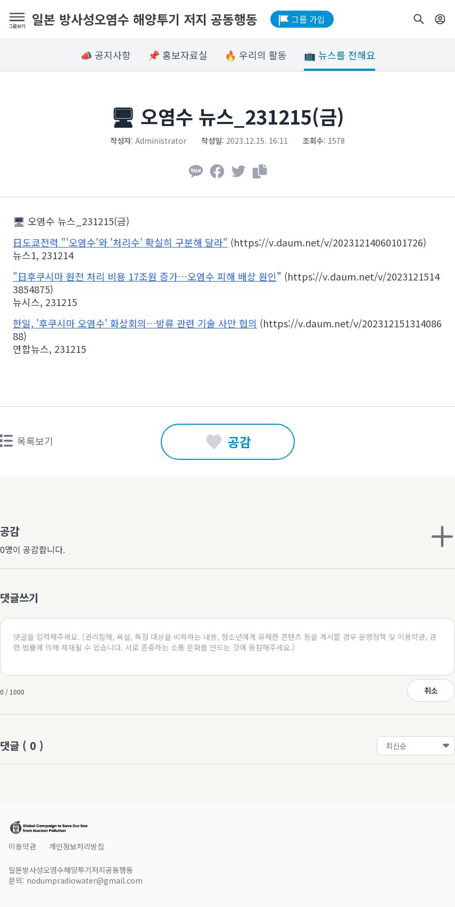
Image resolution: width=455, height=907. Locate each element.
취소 (431, 690)
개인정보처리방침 (76, 846)
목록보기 (26, 441)
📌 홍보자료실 (178, 55)
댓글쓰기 (19, 597)
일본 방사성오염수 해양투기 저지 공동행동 (145, 19)
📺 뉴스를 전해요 (339, 55)
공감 (227, 441)
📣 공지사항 (105, 55)
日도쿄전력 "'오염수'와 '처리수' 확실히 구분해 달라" (120, 242)
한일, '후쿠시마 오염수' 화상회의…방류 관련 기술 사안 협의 (135, 323)
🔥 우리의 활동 (256, 55)
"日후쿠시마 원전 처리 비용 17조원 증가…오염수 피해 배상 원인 (145, 276)
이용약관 (22, 846)
